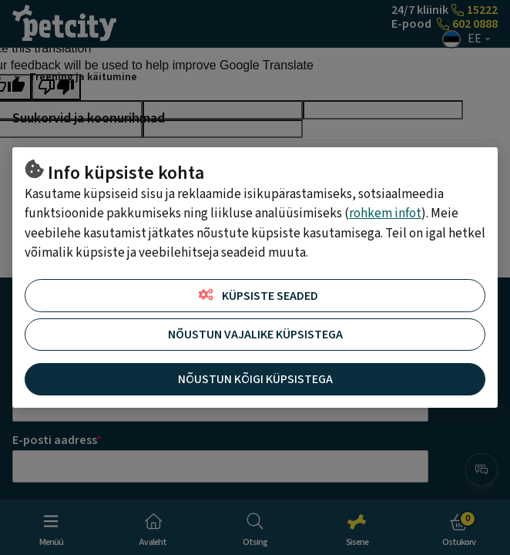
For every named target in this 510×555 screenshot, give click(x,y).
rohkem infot (385, 213)
